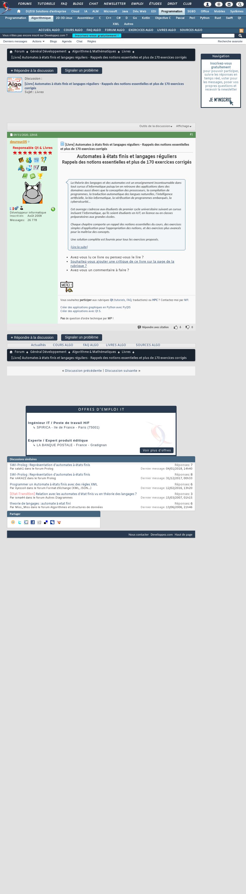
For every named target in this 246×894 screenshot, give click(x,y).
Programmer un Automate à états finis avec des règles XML (54, 485)
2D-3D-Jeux (64, 18)
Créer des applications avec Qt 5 (80, 311)
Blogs (77, 4)
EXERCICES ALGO (141, 30)
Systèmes (236, 11)
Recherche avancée (230, 41)
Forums (24, 4)
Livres (126, 52)
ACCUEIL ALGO (49, 30)
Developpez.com (162, 534)
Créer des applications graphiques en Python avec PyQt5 (95, 307)
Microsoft (110, 11)
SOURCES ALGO (191, 30)
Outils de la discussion (154, 126)
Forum (19, 52)
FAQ (63, 4)
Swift (229, 18)
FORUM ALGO (115, 30)
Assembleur (85, 18)
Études (155, 4)
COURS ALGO (73, 30)
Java (125, 11)
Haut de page (183, 534)
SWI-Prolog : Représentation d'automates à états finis (50, 465)
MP (186, 300)
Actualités (38, 345)
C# (118, 18)
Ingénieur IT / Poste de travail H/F (59, 423)
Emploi (137, 4)
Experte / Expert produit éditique (58, 440)
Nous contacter (139, 534)
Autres (128, 24)
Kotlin (146, 18)
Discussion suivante (121, 371)
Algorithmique (41, 18)
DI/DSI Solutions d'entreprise (46, 11)
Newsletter (114, 4)
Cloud (75, 11)
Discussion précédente (83, 371)
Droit (172, 4)
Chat (93, 4)
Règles (92, 41)
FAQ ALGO (94, 30)
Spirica (43, 427)
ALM (95, 11)
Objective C (163, 18)
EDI (153, 11)
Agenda (66, 41)
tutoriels (120, 300)
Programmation (171, 11)
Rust (218, 18)
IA (85, 11)
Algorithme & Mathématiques (94, 52)
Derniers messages (15, 41)
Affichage (182, 126)
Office (205, 11)
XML (116, 24)
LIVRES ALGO (166, 30)
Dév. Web (139, 11)
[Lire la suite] (79, 247)
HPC (155, 300)
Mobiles (219, 11)
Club (186, 4)
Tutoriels (46, 4)
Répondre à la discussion (32, 70)
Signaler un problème (81, 70)
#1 (191, 134)
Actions (37, 41)
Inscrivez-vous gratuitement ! (97, 35)
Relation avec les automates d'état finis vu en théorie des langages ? (86, 494)
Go (135, 18)
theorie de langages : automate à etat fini (40, 504)
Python (205, 18)
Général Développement (48, 52)
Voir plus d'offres (157, 450)
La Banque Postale (55, 445)
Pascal (180, 18)
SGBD (191, 11)
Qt (239, 18)
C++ (108, 18)
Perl (192, 18)
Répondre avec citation (153, 327)
